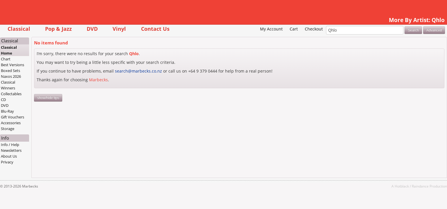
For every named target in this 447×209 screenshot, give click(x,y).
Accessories (46, 122)
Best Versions (48, 64)
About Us (45, 156)
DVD (127, 28)
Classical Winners (44, 85)
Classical (54, 28)
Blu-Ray (43, 111)
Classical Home (45, 50)
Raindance (384, 186)
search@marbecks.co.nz (174, 71)
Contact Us (191, 28)
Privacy (43, 162)
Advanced (398, 30)
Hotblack (366, 186)
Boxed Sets (46, 70)
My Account (235, 29)
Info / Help (46, 144)
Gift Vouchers (48, 117)
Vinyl (155, 28)
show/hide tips (84, 98)
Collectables (47, 93)
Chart (41, 59)
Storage (43, 128)
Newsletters (47, 150)
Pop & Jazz (94, 28)
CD (39, 99)
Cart (258, 29)
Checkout (278, 29)
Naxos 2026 (47, 76)
